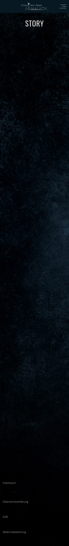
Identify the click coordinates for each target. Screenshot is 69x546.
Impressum (9, 483)
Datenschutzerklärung (15, 501)
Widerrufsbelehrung (14, 532)
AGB (5, 517)
